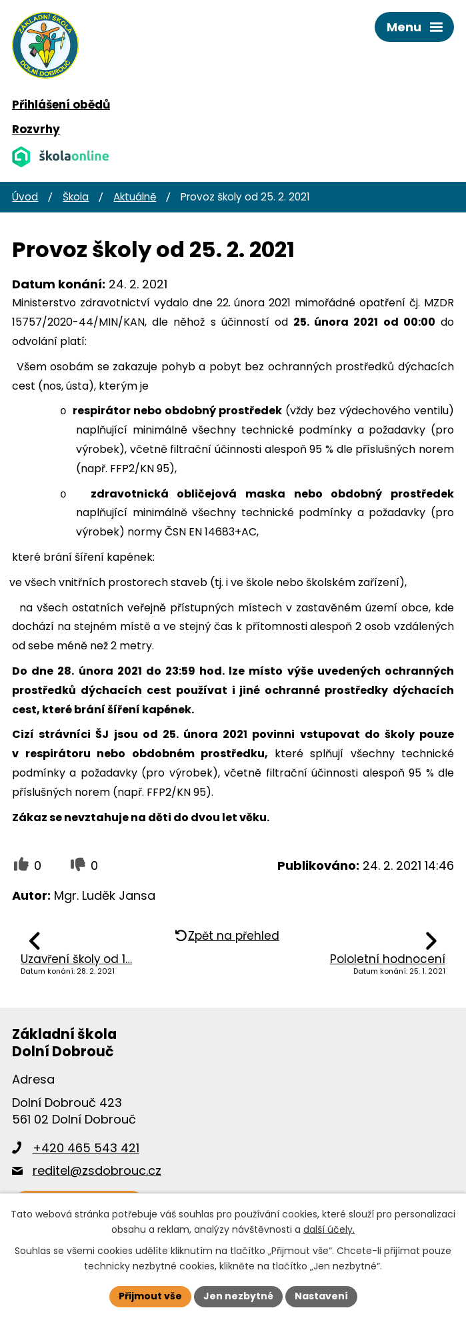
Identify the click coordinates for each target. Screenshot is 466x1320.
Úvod (25, 197)
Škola (76, 197)
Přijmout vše (150, 1296)
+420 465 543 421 (86, 1148)
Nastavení (321, 1296)
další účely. (329, 1229)
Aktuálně (134, 197)
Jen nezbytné (238, 1296)
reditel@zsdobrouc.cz (97, 1170)
